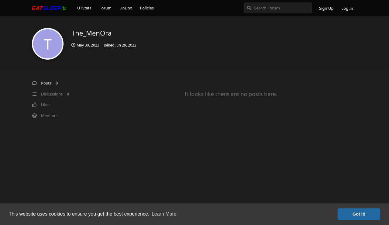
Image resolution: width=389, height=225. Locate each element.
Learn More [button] (164, 213)
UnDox (125, 8)
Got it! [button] (359, 214)
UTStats (84, 8)
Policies (147, 8)
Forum (105, 8)
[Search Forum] (278, 7)
